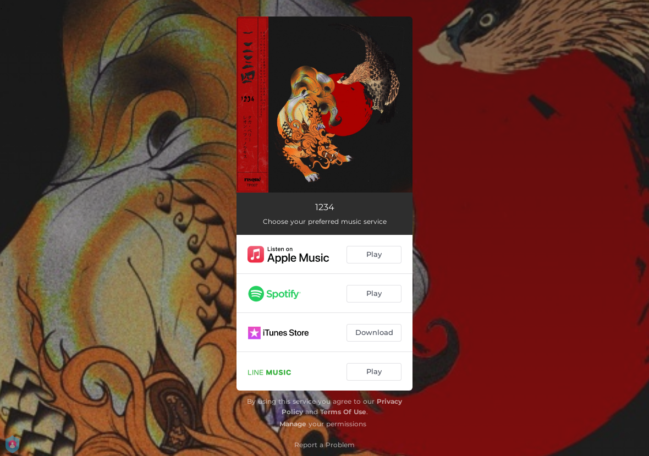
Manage (292, 424)
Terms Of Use (343, 412)
